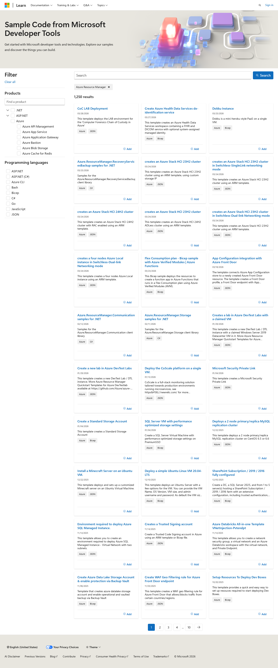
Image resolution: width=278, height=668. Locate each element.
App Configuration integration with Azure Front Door (237, 260)
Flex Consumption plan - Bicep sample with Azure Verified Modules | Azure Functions (171, 262)
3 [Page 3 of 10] (168, 627)
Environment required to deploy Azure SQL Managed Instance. (104, 526)
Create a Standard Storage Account (102, 421)
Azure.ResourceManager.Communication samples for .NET (106, 317)
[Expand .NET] (7, 110)
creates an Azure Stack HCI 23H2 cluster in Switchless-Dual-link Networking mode (241, 213)
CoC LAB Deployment (92, 108)
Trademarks (160, 656)
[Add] (127, 149)
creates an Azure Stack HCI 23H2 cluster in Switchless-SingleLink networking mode (240, 165)
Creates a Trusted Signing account (168, 524)
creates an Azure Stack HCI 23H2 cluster (173, 161)
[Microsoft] (7, 5)
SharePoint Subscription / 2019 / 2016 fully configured (238, 473)
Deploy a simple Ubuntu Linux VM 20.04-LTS (173, 473)
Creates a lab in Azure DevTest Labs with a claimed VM (240, 317)
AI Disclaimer (12, 656)
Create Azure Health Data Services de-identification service (171, 110)
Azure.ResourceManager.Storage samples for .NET (168, 317)
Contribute (69, 656)
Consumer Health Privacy (111, 656)
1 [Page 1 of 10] (151, 627)
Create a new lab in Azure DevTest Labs (104, 368)
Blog (52, 656)
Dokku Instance (223, 108)
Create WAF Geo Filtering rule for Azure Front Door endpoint (172, 579)
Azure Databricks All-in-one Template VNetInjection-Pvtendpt (238, 526)
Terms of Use (141, 656)
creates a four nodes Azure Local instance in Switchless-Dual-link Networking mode (100, 262)
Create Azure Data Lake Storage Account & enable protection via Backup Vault (105, 579)
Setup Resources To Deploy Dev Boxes (239, 577)
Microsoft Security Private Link (233, 368)
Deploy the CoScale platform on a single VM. (173, 370)
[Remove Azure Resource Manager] (93, 87)
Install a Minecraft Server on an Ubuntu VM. (104, 473)
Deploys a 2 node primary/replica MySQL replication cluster (241, 423)
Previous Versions (35, 656)
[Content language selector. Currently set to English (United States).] (22, 647)
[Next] (199, 627)
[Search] (162, 75)
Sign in (269, 5)
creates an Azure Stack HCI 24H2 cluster (105, 212)
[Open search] (260, 5)
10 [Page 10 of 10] (189, 627)
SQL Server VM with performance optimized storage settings (168, 423)
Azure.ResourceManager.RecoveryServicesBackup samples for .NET (106, 163)
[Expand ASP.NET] (7, 116)
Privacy (84, 656)
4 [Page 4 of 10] (177, 627)
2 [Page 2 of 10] (160, 627)
